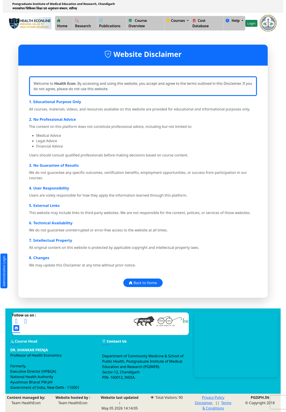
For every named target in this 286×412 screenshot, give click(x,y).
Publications (110, 23)
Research (83, 23)
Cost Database (200, 23)
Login (251, 23)
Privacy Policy (213, 397)
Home (62, 23)
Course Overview (137, 23)
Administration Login (4, 271)
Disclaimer (204, 402)
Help (232, 20)
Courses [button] (176, 20)
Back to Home (143, 282)
